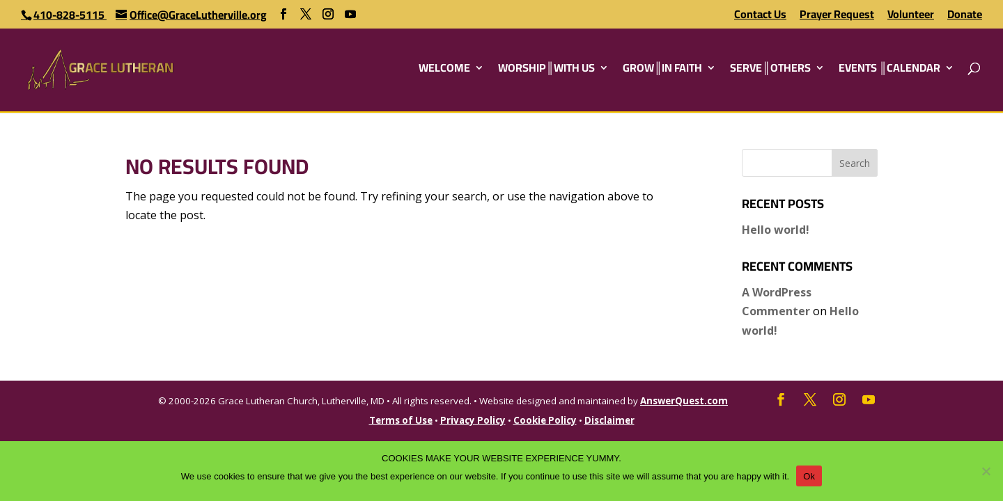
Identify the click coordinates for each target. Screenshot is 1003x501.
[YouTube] (350, 14)
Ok (809, 476)
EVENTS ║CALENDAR (889, 70)
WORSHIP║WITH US (546, 70)
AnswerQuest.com (684, 401)
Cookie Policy (545, 420)
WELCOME (444, 70)
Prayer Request (837, 16)
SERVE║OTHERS (770, 70)
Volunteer (910, 16)
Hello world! (775, 229)
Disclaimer (609, 420)
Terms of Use (401, 420)
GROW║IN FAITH (662, 70)
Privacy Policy (473, 420)
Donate (964, 16)
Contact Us (760, 16)
